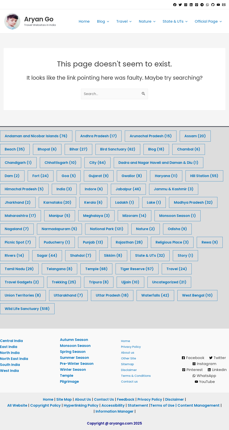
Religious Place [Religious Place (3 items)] (22, 255)
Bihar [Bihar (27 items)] (81, 148)
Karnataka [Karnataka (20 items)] (113, 202)
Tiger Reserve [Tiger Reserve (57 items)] (22, 282)
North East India (14, 358)
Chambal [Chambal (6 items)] (194, 148)
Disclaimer (128, 369)
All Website (17, 405)
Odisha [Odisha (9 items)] (15, 242)
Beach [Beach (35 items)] (15, 148)
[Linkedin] (191, 4)
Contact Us (103, 399)
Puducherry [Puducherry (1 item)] (91, 242)
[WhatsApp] (207, 4)
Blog (103, 21)
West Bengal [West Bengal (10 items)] (62, 309)
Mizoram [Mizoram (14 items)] (192, 215)
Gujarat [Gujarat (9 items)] (101, 175)
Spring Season (73, 351)
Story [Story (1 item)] (56, 269)
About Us (82, 399)
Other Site (127, 357)
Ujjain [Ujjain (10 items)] (14, 295)
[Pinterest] (196, 4)
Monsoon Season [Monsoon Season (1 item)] (23, 228)
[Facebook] (174, 4)
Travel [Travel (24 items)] (62, 282)
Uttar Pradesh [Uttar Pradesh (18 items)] (196, 295)
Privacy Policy (130, 345)
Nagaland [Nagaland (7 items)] (68, 228)
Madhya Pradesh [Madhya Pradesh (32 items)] (25, 215)
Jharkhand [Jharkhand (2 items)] (72, 202)
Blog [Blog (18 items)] (161, 148)
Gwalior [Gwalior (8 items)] (135, 175)
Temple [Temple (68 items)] (172, 269)
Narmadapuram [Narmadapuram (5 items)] (112, 228)
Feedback (126, 399)
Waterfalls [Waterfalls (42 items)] (19, 309)
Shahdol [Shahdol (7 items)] (159, 255)
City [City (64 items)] (101, 161)
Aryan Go (38, 19)
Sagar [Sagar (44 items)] (125, 255)
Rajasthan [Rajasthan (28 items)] (166, 242)
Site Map (63, 399)
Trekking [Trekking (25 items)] (147, 282)
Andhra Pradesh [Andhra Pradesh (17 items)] (102, 135)
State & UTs (175, 21)
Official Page (208, 21)
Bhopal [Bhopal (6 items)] (49, 148)
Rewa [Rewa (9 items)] (60, 255)
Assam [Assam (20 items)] (202, 135)
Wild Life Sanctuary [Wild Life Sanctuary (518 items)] (114, 309)
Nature (147, 21)
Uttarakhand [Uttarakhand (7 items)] (150, 295)
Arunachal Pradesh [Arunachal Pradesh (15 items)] (156, 135)
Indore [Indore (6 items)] (139, 188)
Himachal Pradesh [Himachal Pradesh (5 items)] (67, 188)
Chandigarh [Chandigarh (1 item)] (19, 161)
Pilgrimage (70, 381)
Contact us (128, 381)
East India (9, 346)
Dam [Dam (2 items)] (12, 175)
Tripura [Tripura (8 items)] (183, 282)
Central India (12, 340)
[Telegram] (202, 4)
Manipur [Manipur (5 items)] (115, 215)
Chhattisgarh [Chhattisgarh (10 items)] (63, 161)
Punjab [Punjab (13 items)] (128, 242)
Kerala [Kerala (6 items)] (150, 202)
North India (10, 352)
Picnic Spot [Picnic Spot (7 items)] (51, 242)
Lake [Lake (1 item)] (213, 202)
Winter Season (73, 369)
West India (10, 370)
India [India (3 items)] (109, 188)
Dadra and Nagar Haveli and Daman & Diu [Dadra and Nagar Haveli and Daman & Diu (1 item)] (165, 161)
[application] (107, 21)
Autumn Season (75, 339)
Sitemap (126, 363)
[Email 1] (223, 4)
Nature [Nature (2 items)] (201, 228)
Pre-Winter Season (77, 363)
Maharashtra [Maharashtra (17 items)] (74, 215)
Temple (67, 375)
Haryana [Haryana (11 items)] (170, 175)
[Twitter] (180, 4)
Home (84, 21)
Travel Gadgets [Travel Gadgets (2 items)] (104, 282)
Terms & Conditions (135, 375)
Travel (124, 21)
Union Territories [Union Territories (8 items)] (103, 295)
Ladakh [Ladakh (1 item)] (183, 202)
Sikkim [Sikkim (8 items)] (193, 255)
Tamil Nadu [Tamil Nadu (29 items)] (92, 269)
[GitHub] (213, 4)
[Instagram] (185, 4)
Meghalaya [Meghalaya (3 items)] (153, 215)
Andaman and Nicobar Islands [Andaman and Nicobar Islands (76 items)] (37, 135)
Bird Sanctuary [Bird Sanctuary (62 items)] (121, 148)
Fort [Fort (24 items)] (42, 175)
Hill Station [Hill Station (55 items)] (19, 188)
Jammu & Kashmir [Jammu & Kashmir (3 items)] (25, 202)
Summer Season (75, 357)
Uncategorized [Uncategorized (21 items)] (54, 295)
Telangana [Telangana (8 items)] (133, 269)
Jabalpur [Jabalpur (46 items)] (175, 188)
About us (127, 351)
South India (10, 364)
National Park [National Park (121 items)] (161, 228)
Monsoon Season (75, 345)
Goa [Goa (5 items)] (70, 175)
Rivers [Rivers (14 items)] (92, 255)
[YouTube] (218, 4)
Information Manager (114, 411)
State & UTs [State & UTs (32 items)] (20, 269)
